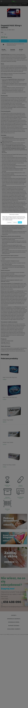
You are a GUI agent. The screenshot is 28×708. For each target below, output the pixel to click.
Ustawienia (9, 222)
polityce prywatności (8, 219)
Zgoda (19, 222)
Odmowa (15, 222)
